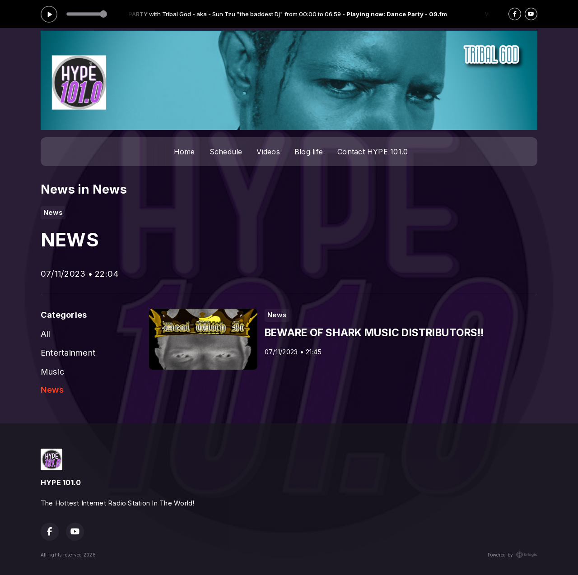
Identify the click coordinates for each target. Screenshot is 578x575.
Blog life (308, 151)
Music (53, 371)
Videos (268, 151)
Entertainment (68, 352)
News (52, 389)
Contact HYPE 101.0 (372, 151)
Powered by (512, 555)
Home (184, 151)
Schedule (226, 151)
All (46, 334)
